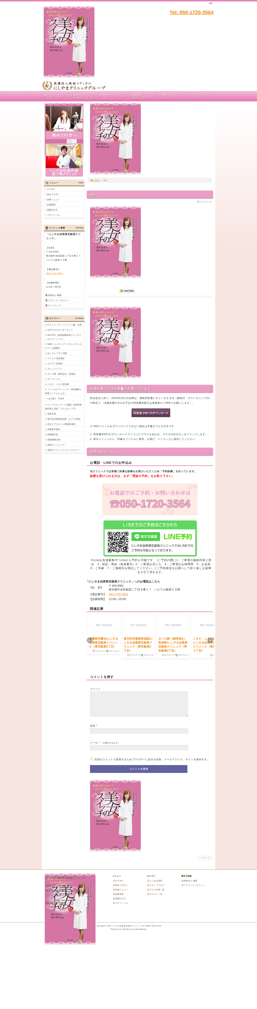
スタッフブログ (156, 889)
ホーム (56, 96)
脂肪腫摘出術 (53, 439)
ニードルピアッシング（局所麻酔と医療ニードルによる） (63, 391)
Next (210, 640)
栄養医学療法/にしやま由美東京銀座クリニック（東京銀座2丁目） (103, 642)
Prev (89, 640)
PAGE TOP (204, 862)
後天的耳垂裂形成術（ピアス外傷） (64, 419)
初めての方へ (83, 96)
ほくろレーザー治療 (57, 353)
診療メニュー (113, 96)
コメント (95, 688)
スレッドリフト (54, 368)
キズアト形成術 (54, 363)
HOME (95, 180)
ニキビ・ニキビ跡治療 (58, 384)
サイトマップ (54, 305)
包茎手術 (51, 413)
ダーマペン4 (53, 379)
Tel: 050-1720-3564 (191, 12)
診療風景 (142, 96)
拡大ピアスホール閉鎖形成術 (61, 424)
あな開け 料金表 (56, 398)
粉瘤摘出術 (52, 434)
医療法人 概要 (54, 295)
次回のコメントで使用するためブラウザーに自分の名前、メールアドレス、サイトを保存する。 (152, 763)
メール (94, 746)
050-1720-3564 (118, 594)
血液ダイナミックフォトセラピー (63, 450)
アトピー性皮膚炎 (56, 358)
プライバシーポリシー (58, 300)
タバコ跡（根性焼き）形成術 (61, 374)
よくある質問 (154, 885)
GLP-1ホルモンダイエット (60, 330)
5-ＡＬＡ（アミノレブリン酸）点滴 (64, 324)
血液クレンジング (56, 444)
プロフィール (201, 96)
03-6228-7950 (56, 907)
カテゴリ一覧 (154, 898)
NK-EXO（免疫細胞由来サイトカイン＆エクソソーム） (63, 337)
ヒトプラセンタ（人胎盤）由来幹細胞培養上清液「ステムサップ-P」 (63, 406)
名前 (92, 730)
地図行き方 (171, 96)
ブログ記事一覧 (156, 894)
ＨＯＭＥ (51, 189)
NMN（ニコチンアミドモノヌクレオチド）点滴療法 (63, 346)
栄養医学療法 (53, 429)
